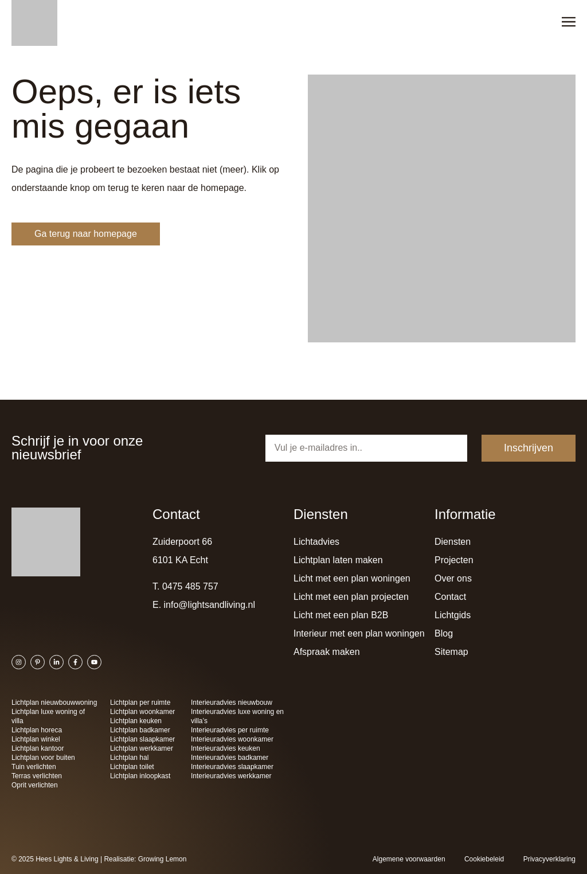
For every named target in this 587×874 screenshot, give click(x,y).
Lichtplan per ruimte (140, 703)
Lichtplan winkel (35, 739)
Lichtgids (453, 615)
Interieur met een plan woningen (359, 633)
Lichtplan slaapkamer (142, 739)
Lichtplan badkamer (140, 730)
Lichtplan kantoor (37, 748)
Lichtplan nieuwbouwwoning (54, 703)
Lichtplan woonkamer (142, 712)
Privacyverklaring (549, 859)
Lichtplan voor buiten (43, 758)
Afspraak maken (327, 652)
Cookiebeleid (484, 859)
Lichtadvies (316, 542)
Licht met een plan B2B (341, 615)
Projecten (454, 560)
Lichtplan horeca (36, 730)
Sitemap (451, 652)
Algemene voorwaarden (409, 859)
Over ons (453, 578)
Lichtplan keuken (136, 721)
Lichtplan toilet (132, 767)
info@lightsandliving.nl (209, 605)
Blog (444, 633)
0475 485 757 (190, 586)
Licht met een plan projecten (351, 597)
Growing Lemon (162, 859)
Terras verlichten (36, 776)
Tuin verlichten (33, 767)
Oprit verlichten (34, 785)
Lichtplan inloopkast (140, 776)
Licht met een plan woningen (352, 578)
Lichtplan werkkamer (141, 748)
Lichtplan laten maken (338, 560)
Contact (450, 597)
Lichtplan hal (129, 758)
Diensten (453, 542)
